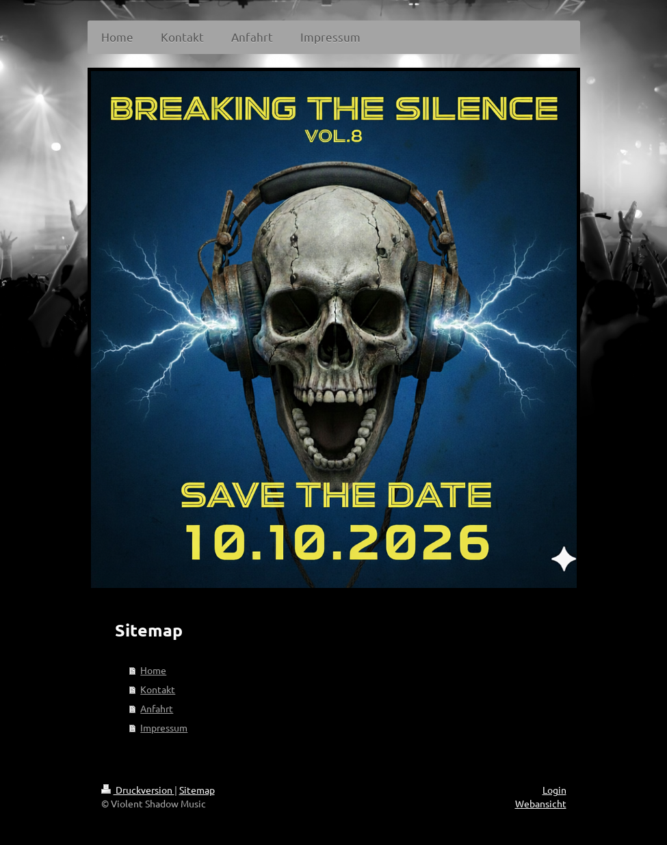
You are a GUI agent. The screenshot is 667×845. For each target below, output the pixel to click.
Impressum (163, 727)
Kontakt (157, 689)
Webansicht (540, 803)
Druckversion (137, 789)
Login (554, 789)
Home (153, 670)
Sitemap (197, 789)
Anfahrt (156, 708)
